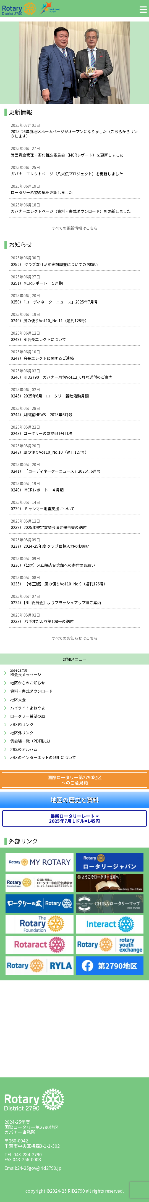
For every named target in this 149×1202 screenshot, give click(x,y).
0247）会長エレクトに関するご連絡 (42, 358)
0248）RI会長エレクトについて (38, 339)
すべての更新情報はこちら (75, 228)
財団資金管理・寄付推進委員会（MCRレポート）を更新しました (67, 155)
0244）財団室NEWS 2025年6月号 (41, 414)
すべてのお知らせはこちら (75, 638)
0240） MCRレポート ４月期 (37, 490)
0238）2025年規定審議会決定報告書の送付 (49, 527)
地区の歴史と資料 (74, 799)
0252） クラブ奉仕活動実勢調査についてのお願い (54, 264)
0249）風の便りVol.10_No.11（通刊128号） (50, 320)
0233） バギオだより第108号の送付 (42, 621)
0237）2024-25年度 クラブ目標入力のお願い (50, 546)
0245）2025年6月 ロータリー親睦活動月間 (50, 396)
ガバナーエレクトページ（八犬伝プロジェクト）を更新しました (67, 173)
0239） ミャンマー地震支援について (43, 508)
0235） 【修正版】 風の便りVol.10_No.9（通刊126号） (59, 584)
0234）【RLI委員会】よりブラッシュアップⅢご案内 (56, 602)
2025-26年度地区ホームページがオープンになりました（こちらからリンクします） (74, 133)
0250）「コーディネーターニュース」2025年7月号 (54, 302)
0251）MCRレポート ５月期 (37, 283)
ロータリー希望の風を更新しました (42, 192)
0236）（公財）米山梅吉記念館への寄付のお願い (53, 565)
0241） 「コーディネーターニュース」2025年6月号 (56, 471)
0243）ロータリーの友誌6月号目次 (41, 433)
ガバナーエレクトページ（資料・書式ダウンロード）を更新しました (71, 211)
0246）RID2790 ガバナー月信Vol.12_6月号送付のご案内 (62, 377)
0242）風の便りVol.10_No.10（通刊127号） (50, 452)
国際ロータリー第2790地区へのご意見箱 (75, 780)
